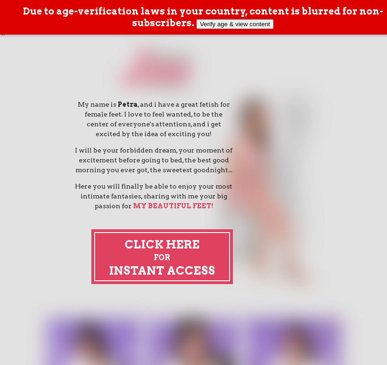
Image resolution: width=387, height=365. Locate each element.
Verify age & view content (235, 24)
